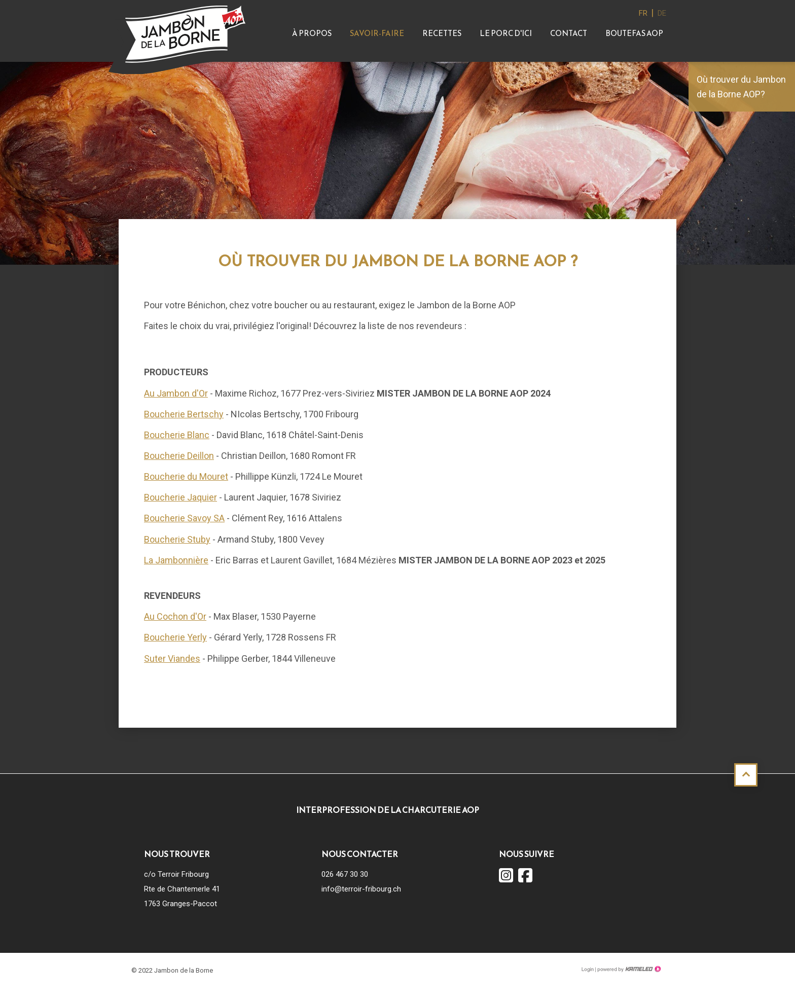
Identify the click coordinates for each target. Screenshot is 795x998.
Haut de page (745, 775)
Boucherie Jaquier (180, 497)
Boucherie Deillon (179, 455)
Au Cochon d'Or (175, 616)
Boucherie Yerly (175, 637)
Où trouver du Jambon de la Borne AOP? (741, 86)
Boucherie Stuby (177, 539)
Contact (568, 33)
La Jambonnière (176, 560)
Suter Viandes (172, 658)
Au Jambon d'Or (176, 393)
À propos (312, 33)
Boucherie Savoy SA (184, 518)
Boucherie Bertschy (184, 414)
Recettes (441, 33)
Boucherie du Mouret (186, 476)
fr (643, 13)
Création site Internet (628, 969)
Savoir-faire (377, 33)
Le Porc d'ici (506, 33)
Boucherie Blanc (176, 435)
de (662, 13)
